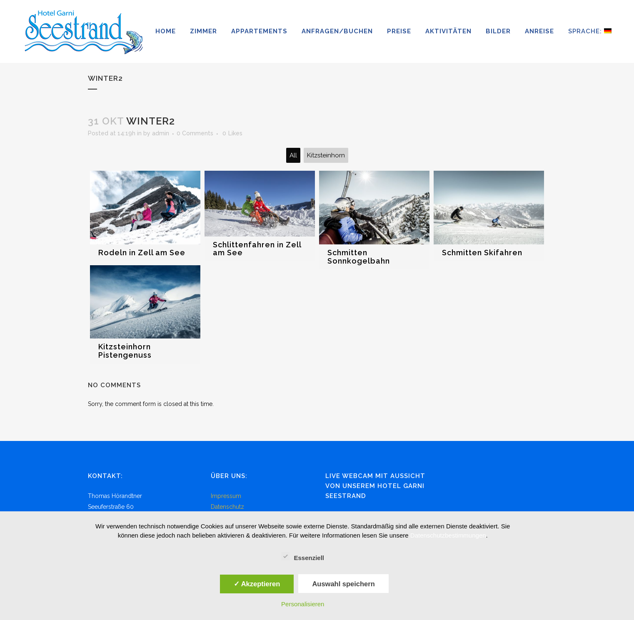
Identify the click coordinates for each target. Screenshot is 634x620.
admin (160, 133)
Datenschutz (227, 506)
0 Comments (195, 133)
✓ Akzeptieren (257, 584)
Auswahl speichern (343, 584)
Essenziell (302, 556)
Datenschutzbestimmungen (448, 535)
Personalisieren (302, 604)
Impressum (226, 496)
